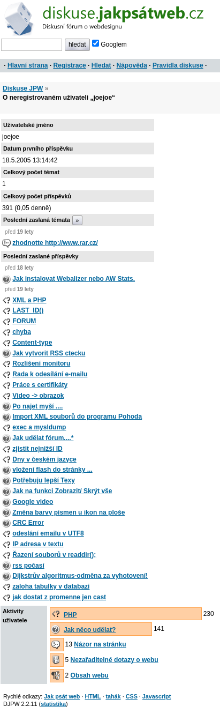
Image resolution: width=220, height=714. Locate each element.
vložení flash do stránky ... (52, 469)
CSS (132, 696)
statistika (53, 704)
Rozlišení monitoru (41, 363)
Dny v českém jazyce (44, 459)
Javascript (156, 696)
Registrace (69, 65)
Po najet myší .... (37, 406)
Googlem (109, 44)
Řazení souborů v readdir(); (54, 555)
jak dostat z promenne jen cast (59, 597)
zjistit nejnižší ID (37, 448)
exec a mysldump (39, 427)
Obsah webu (90, 675)
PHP (70, 615)
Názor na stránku (100, 644)
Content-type (32, 342)
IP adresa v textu (37, 544)
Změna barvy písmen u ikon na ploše (68, 512)
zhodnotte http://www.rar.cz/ (55, 243)
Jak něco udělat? (90, 630)
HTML (93, 696)
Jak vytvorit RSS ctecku (48, 353)
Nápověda (132, 65)
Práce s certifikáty (39, 385)
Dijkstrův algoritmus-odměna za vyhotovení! (80, 575)
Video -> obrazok (38, 395)
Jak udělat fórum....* (42, 438)
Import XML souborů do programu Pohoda (77, 416)
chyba (21, 332)
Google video (32, 501)
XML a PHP (29, 300)
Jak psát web (62, 696)
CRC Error (28, 522)
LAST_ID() (27, 310)
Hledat (101, 65)
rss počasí (28, 565)
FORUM (24, 321)
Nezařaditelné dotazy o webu (114, 660)
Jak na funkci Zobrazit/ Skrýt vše (62, 491)
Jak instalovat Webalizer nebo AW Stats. (73, 278)
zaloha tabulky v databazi (50, 586)
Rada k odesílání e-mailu (49, 374)
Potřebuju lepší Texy (43, 480)
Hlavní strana (27, 65)
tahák (112, 696)
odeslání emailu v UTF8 (48, 533)
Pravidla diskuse (178, 65)
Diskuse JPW (23, 88)
